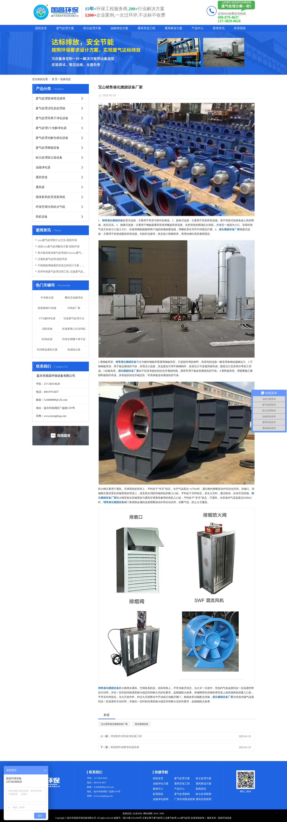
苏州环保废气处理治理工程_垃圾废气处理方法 (62, 271)
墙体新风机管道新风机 (50, 196)
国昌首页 (41, 28)
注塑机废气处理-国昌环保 (52, 259)
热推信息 (65, 79)
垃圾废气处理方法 (73, 318)
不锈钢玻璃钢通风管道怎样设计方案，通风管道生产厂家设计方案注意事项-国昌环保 (62, 265)
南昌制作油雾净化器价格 (125, 747)
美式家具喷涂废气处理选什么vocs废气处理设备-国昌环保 (62, 252)
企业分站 (137, 813)
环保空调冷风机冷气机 (50, 206)
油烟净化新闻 (160, 799)
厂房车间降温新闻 (184, 799)
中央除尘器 (47, 297)
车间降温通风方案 (47, 349)
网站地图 (147, 813)
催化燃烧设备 (141, 724)
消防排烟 (47, 328)
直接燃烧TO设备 (47, 308)
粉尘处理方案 (92, 28)
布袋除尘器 (73, 349)
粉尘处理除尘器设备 (49, 157)
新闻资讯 (219, 28)
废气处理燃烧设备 (47, 147)
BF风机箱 (47, 339)
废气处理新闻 (182, 794)
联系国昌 (240, 28)
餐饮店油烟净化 (74, 297)
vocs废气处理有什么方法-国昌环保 (57, 240)
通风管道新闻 (203, 799)
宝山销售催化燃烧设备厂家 (114, 724)
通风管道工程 (146, 28)
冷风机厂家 (73, 308)
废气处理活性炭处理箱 (50, 108)
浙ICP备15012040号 (132, 818)
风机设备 (41, 216)
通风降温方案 (173, 28)
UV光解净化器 (47, 318)
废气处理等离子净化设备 (52, 118)
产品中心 (198, 28)
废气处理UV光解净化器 (51, 128)
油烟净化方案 (119, 28)
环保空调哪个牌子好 (74, 339)
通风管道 (41, 177)
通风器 (40, 187)
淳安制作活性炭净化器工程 (126, 736)
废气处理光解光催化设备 (52, 137)
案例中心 (158, 788)
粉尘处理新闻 (203, 794)
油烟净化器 (43, 167)
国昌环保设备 (225, 818)
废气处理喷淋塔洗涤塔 (50, 98)
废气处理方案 (65, 28)
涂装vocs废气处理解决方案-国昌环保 (59, 246)
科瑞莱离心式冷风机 (74, 328)
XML (162, 813)
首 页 (55, 79)
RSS (156, 813)
